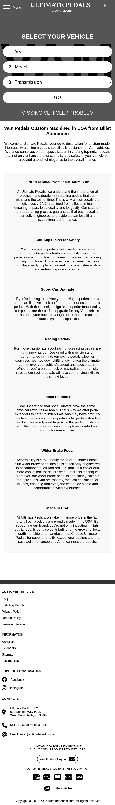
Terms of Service (13, 624)
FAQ (5, 599)
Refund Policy (11, 618)
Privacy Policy (11, 611)
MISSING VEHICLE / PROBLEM (57, 113)
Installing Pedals (13, 605)
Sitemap (7, 654)
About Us (8, 641)
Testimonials (10, 660)
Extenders (9, 648)
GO (57, 97)
